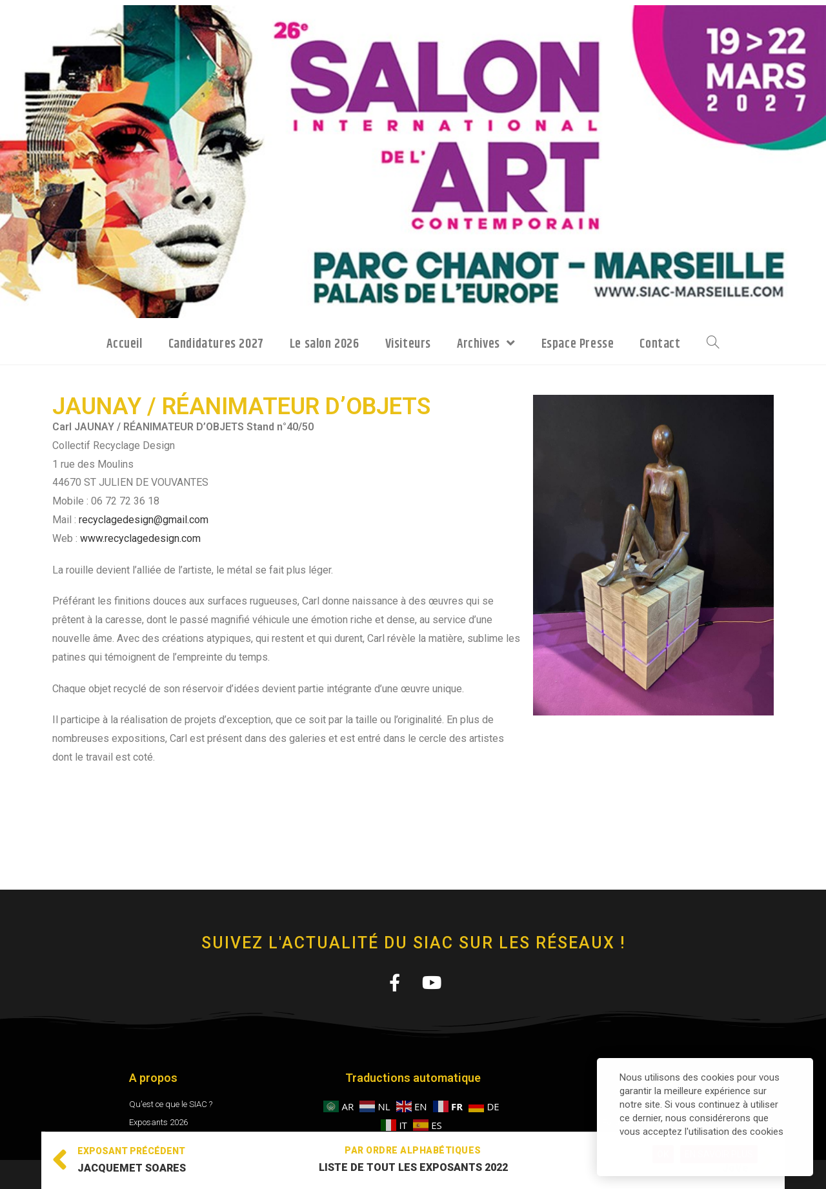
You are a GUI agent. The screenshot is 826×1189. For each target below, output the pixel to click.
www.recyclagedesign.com (140, 538)
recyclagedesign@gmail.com (143, 520)
